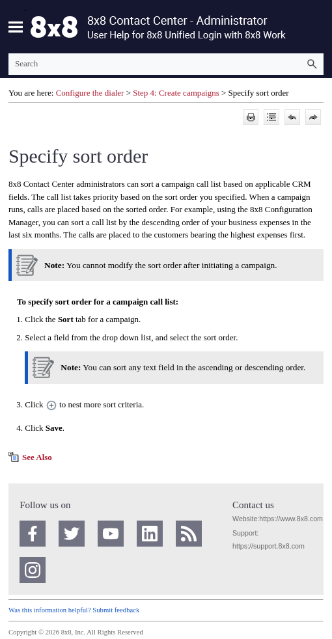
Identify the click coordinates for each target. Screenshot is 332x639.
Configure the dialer (90, 93)
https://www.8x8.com (291, 519)
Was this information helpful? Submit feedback (73, 610)
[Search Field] (166, 64)
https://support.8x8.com (268, 546)
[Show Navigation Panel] (15, 26)
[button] (312, 64)
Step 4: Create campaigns (176, 93)
